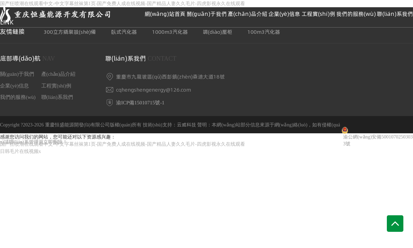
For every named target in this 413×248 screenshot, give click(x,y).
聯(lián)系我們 (395, 14)
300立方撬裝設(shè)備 (70, 31)
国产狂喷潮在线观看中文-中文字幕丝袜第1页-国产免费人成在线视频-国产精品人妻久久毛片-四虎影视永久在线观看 (122, 144)
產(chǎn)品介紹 (247, 14)
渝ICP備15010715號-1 (140, 102)
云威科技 (186, 124)
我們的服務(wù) (356, 14)
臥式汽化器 (124, 31)
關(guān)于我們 (207, 14)
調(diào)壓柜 (217, 31)
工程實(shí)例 (318, 14)
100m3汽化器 (263, 31)
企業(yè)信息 (284, 14)
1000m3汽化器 (170, 31)
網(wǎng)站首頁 (165, 14)
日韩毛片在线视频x (20, 151)
